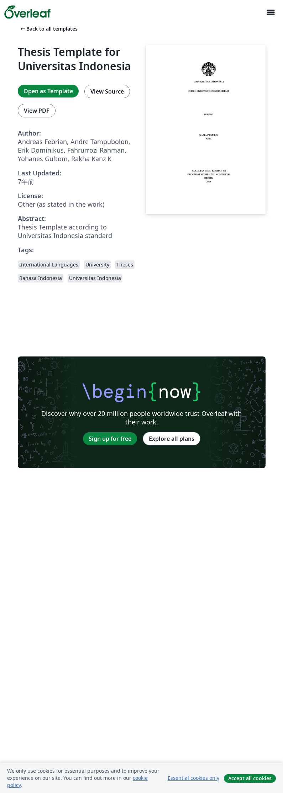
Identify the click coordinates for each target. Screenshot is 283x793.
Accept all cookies (250, 778)
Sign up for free (110, 439)
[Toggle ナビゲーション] (270, 12)
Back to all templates (48, 28)
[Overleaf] (27, 12)
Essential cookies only (193, 778)
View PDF (36, 111)
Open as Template (48, 91)
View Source (107, 91)
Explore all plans (171, 439)
